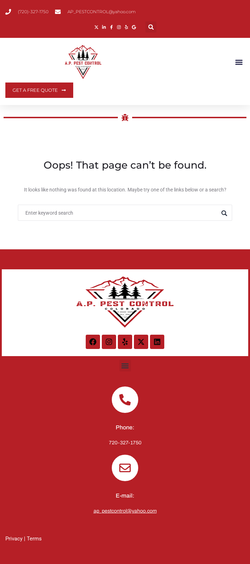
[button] (150, 27)
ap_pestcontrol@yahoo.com (125, 511)
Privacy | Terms (23, 538)
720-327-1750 (125, 442)
